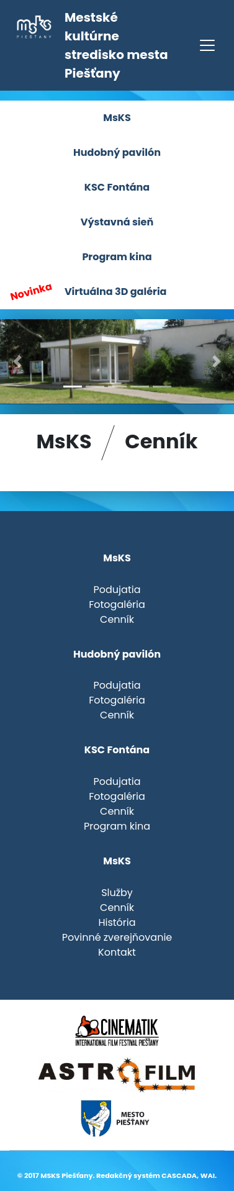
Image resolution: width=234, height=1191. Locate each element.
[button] (17, 361)
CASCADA (179, 1175)
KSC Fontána (117, 187)
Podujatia (117, 589)
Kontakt (117, 952)
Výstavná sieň (117, 222)
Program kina (116, 257)
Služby (117, 892)
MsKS (117, 118)
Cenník (117, 619)
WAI (207, 1175)
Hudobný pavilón (117, 152)
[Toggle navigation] (207, 45)
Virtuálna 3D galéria (87, 292)
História (116, 922)
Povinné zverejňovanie (117, 937)
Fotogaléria (117, 604)
